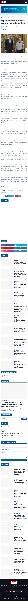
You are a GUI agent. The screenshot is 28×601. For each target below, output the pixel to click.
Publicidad (22, 598)
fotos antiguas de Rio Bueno (7, 435)
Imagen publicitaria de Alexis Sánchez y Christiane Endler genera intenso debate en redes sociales (20, 506)
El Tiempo (3, 437)
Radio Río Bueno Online (6, 429)
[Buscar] (14, 418)
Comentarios (5, 377)
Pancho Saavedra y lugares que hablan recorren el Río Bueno (20, 262)
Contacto (16, 598)
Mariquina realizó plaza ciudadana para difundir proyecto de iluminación (20, 285)
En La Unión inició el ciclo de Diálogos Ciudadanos (19, 528)
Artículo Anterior (5, 236)
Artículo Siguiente (22, 236)
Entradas (5, 375)
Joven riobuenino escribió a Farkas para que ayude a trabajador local (20, 365)
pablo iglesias (20, 190)
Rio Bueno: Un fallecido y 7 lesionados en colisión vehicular (20, 295)
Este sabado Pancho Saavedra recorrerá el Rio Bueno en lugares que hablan (20, 274)
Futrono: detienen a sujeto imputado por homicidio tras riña (19, 330)
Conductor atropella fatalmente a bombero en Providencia (20, 572)
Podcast (3, 431)
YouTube (10, 598)
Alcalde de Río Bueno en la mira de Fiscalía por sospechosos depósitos (20, 551)
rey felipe (3, 192)
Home (5, 598)
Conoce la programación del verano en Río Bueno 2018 (19, 320)
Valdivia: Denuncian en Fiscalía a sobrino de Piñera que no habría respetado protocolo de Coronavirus (20, 342)
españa (11, 17)
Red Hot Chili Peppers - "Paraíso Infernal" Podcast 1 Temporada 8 (20, 516)
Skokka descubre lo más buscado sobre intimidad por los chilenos (19, 472)
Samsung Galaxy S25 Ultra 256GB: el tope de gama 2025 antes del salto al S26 (12, 404)
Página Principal (5, 17)
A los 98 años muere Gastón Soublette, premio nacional (19, 561)
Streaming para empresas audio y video (10, 433)
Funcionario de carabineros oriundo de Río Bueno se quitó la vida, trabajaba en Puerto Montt (20, 308)
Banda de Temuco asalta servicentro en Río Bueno (20, 353)
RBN (16, 596)
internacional (13, 190)
